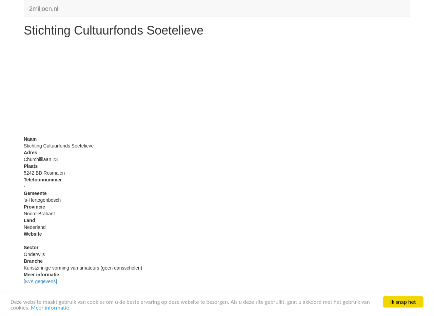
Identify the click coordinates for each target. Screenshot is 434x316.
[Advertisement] (217, 88)
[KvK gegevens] (40, 281)
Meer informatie (50, 308)
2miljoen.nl (43, 8)
